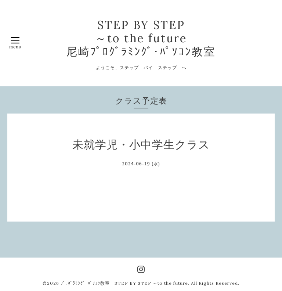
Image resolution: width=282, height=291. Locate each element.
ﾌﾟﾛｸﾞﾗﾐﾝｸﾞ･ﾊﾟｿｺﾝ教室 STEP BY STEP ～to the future (124, 283)
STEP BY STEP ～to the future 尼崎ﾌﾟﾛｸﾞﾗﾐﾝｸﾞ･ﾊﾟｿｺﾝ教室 (141, 38)
